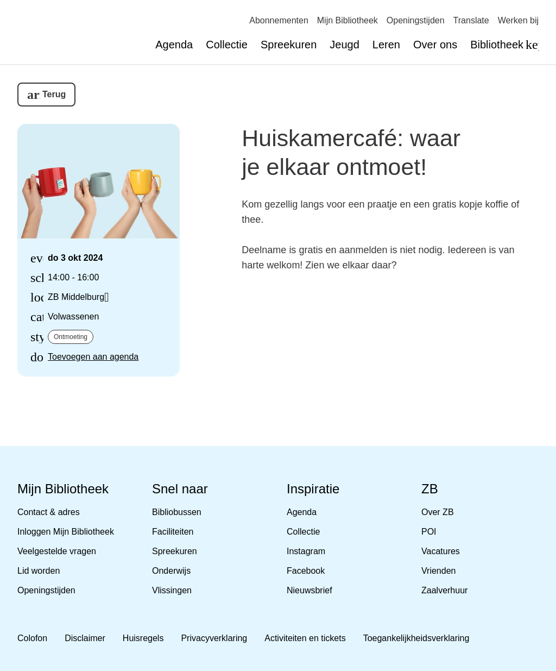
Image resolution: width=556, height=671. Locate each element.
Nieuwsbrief (309, 590)
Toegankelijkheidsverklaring (416, 638)
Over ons (435, 45)
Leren (386, 45)
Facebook (306, 570)
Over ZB (437, 512)
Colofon (32, 638)
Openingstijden (416, 20)
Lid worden (38, 570)
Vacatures (440, 551)
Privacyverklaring (214, 638)
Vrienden (438, 570)
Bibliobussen (176, 512)
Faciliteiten (172, 531)
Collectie (227, 45)
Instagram (306, 551)
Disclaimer (85, 638)
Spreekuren (289, 45)
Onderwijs (171, 570)
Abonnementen (278, 20)
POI (429, 531)
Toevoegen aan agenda (93, 356)
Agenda (174, 45)
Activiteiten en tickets (304, 638)
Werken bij (518, 20)
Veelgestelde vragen (56, 551)
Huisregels (143, 638)
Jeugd (344, 45)
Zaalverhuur (444, 590)
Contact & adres (48, 512)
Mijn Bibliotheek (347, 20)
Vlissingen (172, 590)
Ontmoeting (70, 337)
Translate (471, 20)
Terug (54, 94)
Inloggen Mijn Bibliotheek (65, 531)
